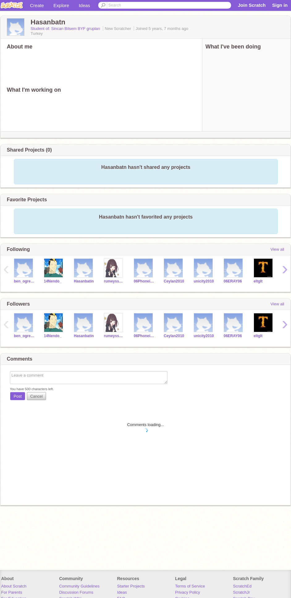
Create (37, 5)
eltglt (258, 281)
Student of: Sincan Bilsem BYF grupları (66, 28)
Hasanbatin (84, 281)
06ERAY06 (233, 281)
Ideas (84, 5)
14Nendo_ (52, 281)
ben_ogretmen (24, 281)
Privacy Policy (187, 592)
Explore (61, 5)
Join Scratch (252, 5)
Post (18, 396)
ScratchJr (241, 592)
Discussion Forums (76, 592)
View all (277, 249)
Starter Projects (131, 586)
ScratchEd (242, 586)
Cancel (36, 396)
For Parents (11, 592)
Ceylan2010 (174, 281)
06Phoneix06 (144, 281)
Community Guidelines (79, 586)
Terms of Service (190, 586)
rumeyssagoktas (114, 281)
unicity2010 (204, 281)
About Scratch (14, 586)
